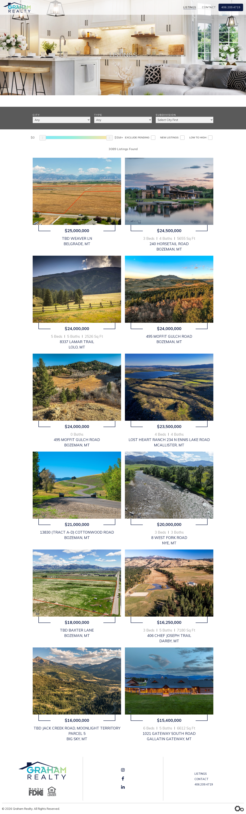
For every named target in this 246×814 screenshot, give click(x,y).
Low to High (197, 137)
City (36, 114)
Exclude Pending (137, 137)
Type (98, 114)
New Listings (169, 137)
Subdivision (166, 114)
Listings (189, 7)
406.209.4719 (230, 7)
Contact (209, 7)
